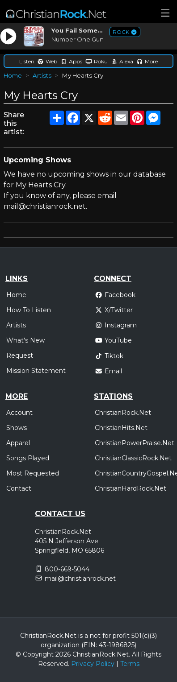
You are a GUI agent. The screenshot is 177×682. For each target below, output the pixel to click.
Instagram (116, 325)
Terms (129, 664)
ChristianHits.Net (121, 428)
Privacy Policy (92, 664)
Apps (71, 61)
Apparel (18, 443)
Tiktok (109, 356)
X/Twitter (114, 310)
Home (13, 75)
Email (108, 371)
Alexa (122, 61)
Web (47, 61)
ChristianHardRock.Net (130, 488)
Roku (96, 61)
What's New (25, 340)
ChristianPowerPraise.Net (134, 443)
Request (19, 355)
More (147, 61)
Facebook (115, 295)
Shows (16, 428)
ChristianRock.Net (123, 412)
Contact (18, 488)
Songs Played (27, 458)
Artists (42, 75)
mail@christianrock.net (80, 579)
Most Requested (32, 473)
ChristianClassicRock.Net (133, 458)
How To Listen (28, 310)
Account (19, 412)
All (135, 654)
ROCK (125, 32)
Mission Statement (36, 371)
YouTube (113, 340)
